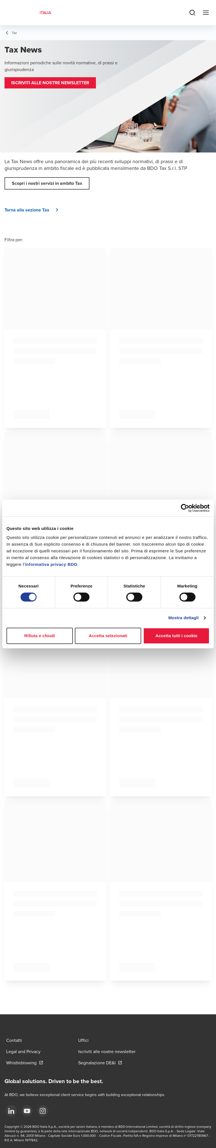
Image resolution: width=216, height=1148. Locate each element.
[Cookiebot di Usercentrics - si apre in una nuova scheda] (185, 508)
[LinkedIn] (11, 1111)
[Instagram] (43, 1111)
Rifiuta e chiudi (39, 635)
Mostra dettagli (183, 617)
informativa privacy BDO (51, 564)
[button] (50, 82)
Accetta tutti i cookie (176, 635)
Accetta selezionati (108, 635)
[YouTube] (27, 1111)
